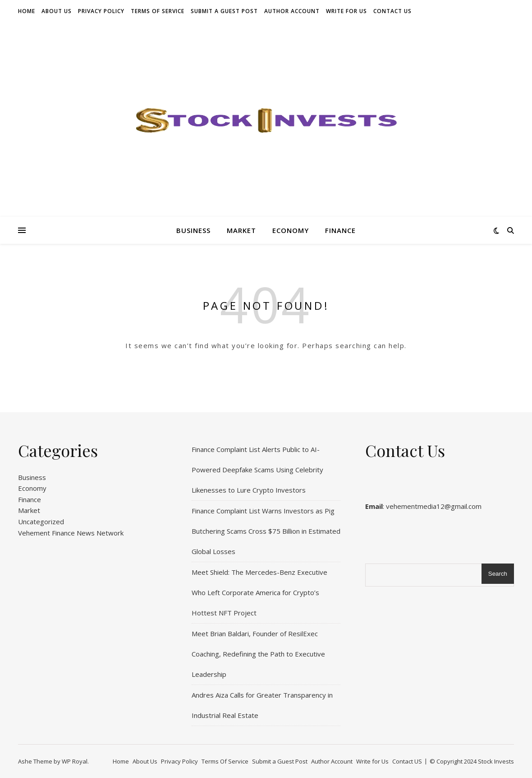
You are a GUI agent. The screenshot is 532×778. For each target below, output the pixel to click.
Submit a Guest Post (224, 11)
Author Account (292, 11)
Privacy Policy (101, 11)
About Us (56, 11)
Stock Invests (496, 761)
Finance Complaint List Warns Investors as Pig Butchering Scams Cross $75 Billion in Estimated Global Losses (266, 531)
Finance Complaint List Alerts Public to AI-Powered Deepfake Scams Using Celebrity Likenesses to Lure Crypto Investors (257, 469)
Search (497, 573)
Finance (340, 230)
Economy (290, 230)
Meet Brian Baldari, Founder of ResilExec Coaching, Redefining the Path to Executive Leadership (258, 654)
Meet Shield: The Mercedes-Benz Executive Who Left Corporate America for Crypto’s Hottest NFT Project (259, 592)
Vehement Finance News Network (71, 532)
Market (241, 230)
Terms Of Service (157, 11)
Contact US (392, 11)
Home (26, 11)
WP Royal (74, 761)
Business (193, 230)
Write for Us (346, 11)
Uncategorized (41, 521)
